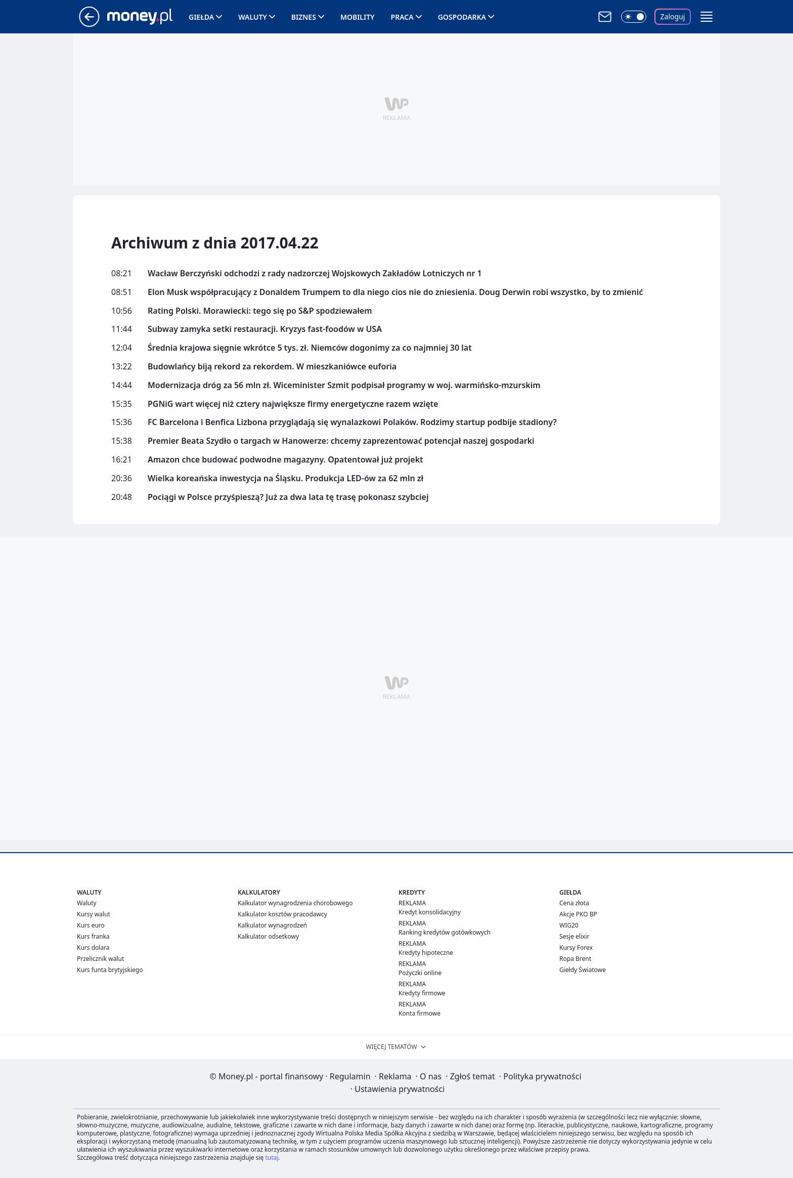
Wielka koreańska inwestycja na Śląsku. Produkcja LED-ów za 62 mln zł (285, 478)
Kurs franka (93, 936)
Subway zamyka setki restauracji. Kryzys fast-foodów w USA (265, 329)
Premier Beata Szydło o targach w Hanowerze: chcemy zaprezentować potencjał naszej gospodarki (341, 441)
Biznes (303, 17)
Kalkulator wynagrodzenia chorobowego (295, 903)
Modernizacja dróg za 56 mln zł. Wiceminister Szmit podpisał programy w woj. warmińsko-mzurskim (344, 385)
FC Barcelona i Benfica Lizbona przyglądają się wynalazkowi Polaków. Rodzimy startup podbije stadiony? (352, 422)
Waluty (252, 17)
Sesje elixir (574, 936)
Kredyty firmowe (422, 993)
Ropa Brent (575, 958)
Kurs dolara (93, 947)
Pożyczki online (420, 973)
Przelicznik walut (100, 958)
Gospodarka (462, 17)
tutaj (271, 1157)
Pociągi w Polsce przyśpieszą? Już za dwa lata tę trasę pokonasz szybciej (288, 497)
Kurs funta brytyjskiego (110, 969)
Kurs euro (91, 925)
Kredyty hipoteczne (426, 952)
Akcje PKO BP (578, 914)
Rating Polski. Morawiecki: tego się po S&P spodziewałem (260, 311)
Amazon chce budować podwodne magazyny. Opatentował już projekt (285, 459)
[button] (706, 17)
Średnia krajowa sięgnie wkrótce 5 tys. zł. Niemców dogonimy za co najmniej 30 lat (310, 348)
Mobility (357, 17)
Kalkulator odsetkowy (268, 936)
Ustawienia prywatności (397, 1089)
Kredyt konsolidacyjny (430, 912)
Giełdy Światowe (582, 969)
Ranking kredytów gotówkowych (445, 932)
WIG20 (569, 925)
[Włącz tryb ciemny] (633, 17)
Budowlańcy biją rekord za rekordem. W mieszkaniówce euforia (272, 366)
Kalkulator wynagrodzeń (272, 925)
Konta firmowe (419, 1013)
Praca (402, 17)
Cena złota (574, 903)
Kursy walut (93, 914)
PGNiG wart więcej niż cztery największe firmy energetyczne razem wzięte (293, 404)
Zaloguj (672, 16)
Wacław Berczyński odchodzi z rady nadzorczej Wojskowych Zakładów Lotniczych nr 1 (315, 273)
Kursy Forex (576, 947)
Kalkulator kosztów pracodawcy (282, 914)
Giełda (201, 17)
